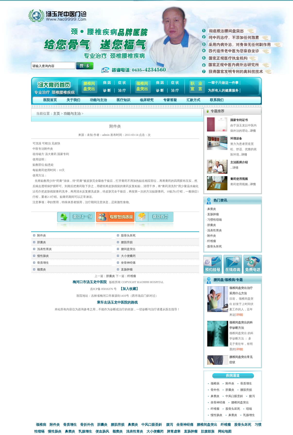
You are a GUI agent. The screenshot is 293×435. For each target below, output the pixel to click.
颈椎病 (215, 383)
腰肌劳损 (127, 242)
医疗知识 (123, 100)
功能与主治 (98, 100)
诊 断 (107, 90)
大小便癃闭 (128, 256)
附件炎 (41, 235)
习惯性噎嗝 (214, 219)
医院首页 (50, 100)
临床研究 (147, 100)
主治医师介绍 (239, 162)
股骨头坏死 (128, 235)
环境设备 (236, 138)
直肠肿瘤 (127, 269)
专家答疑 (170, 100)
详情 (253, 130)
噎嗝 (249, 408)
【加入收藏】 (129, 289)
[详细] (239, 315)
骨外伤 (215, 390)
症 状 (122, 83)
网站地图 (225, 431)
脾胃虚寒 (174, 431)
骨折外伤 (87, 424)
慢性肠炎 (43, 256)
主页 (56, 113)
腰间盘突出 (128, 249)
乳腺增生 (249, 415)
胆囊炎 (41, 242)
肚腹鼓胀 (208, 431)
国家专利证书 (239, 120)
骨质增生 (43, 262)
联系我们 (217, 100)
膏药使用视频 (239, 179)
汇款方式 (193, 100)
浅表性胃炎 (44, 249)
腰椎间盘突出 (240, 402)
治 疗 (122, 90)
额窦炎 (41, 269)
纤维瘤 (131, 276)
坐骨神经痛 (128, 262)
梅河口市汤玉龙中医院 (90, 282)
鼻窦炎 (211, 209)
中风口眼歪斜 (234, 396)
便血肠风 (102, 431)
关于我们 (73, 100)
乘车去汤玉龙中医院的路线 (117, 302)
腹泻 (252, 396)
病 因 (107, 83)
